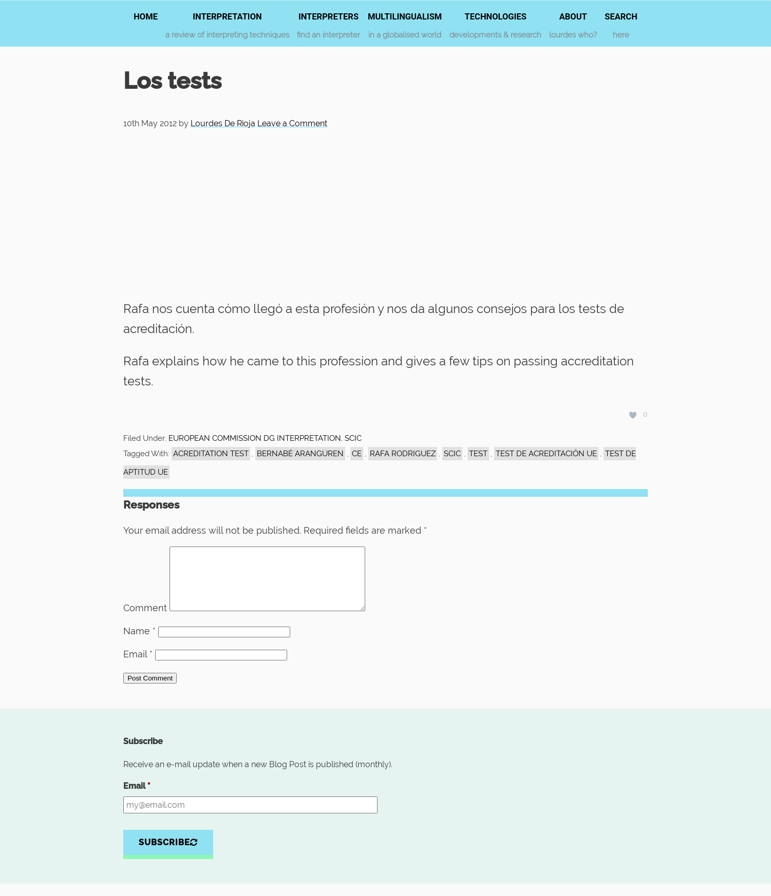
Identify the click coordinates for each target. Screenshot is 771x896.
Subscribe (168, 855)
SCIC (452, 453)
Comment (145, 620)
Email (138, 666)
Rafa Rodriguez (403, 453)
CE (357, 453)
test (478, 453)
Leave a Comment (292, 123)
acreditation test (211, 453)
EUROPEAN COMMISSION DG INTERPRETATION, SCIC (265, 438)
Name (139, 643)
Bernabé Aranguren (300, 453)
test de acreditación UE (546, 453)
